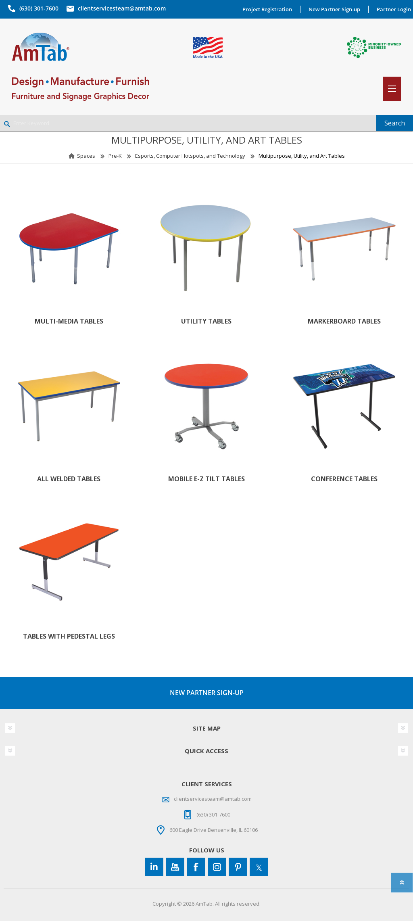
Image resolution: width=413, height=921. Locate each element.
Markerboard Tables (344, 321)
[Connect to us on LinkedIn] (154, 867)
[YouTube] (175, 867)
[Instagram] (217, 867)
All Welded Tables (68, 479)
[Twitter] (259, 867)
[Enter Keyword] (188, 123)
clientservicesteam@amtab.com (122, 8)
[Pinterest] (238, 867)
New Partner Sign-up (334, 9)
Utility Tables (206, 321)
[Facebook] (196, 867)
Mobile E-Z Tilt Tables (206, 479)
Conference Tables (344, 479)
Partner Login (394, 9)
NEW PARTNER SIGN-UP (207, 692)
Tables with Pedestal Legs (69, 636)
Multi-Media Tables (69, 321)
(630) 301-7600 (38, 8)
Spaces (86, 155)
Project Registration (267, 9)
